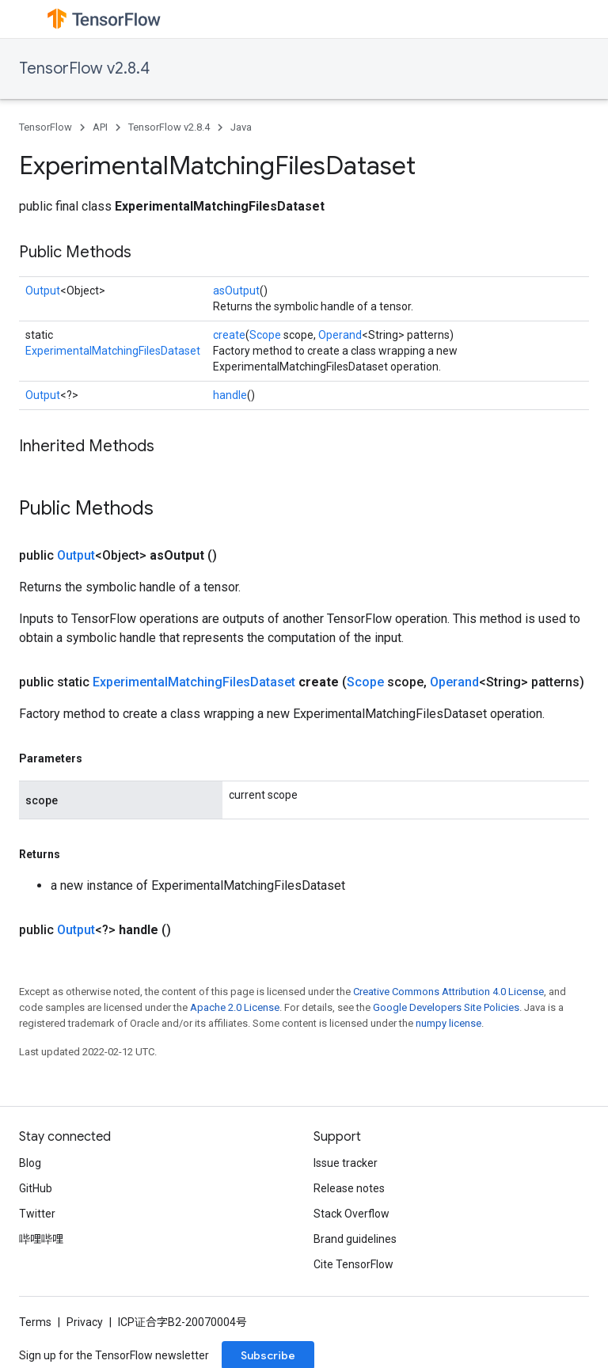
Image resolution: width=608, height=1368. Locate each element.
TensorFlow (45, 127)
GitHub (35, 1188)
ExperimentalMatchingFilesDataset (112, 350)
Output (42, 290)
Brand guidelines (355, 1239)
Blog (30, 1163)
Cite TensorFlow (353, 1264)
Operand (340, 335)
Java (241, 127)
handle (230, 395)
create (229, 335)
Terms (35, 1322)
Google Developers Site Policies (446, 1007)
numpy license (448, 1023)
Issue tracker (346, 1163)
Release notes (349, 1188)
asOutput (236, 290)
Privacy (84, 1322)
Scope (265, 335)
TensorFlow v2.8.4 (84, 68)
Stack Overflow (352, 1213)
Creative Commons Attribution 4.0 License (448, 992)
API (100, 127)
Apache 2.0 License (234, 1007)
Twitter (37, 1213)
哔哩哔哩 (41, 1239)
